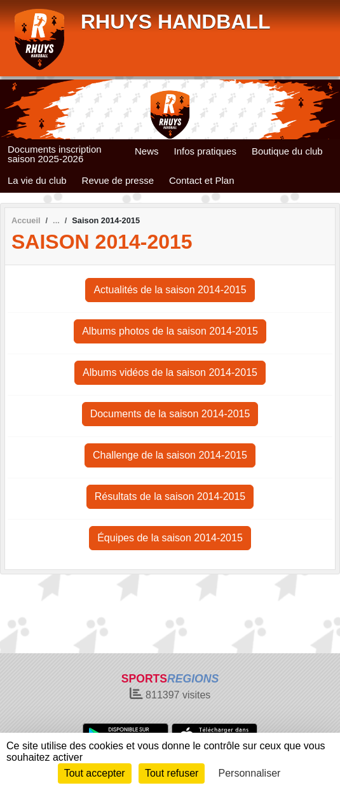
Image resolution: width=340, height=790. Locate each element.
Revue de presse (118, 180)
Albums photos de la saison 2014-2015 (170, 331)
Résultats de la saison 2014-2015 (170, 496)
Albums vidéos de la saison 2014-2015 (170, 372)
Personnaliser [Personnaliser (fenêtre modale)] (250, 773)
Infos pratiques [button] (205, 151)
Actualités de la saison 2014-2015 (169, 289)
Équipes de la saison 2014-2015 (170, 537)
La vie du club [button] (37, 180)
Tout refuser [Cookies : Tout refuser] (171, 773)
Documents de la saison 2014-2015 (170, 413)
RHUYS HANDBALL (176, 21)
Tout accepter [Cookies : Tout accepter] (94, 773)
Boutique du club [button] (287, 151)
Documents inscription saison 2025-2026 (55, 154)
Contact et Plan (202, 180)
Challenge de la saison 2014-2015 (170, 455)
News (147, 151)
